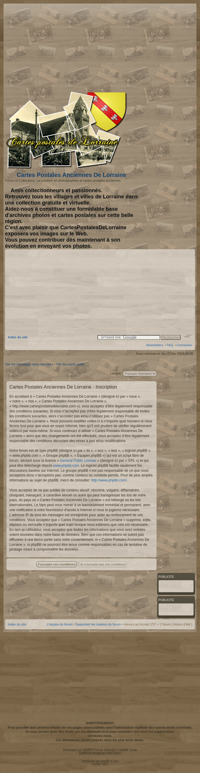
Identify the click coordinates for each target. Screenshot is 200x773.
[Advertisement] (145, 46)
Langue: (116, 373)
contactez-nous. (100, 735)
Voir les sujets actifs (70, 364)
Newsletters (154, 345)
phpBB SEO (100, 764)
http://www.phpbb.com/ (109, 480)
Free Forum (113, 753)
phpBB (87, 750)
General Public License (78, 461)
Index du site (18, 337)
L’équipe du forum (59, 624)
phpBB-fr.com (110, 761)
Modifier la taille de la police (188, 336)
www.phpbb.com (66, 466)
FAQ (170, 345)
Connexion (184, 345)
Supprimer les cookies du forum (98, 624)
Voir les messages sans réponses (29, 364)
